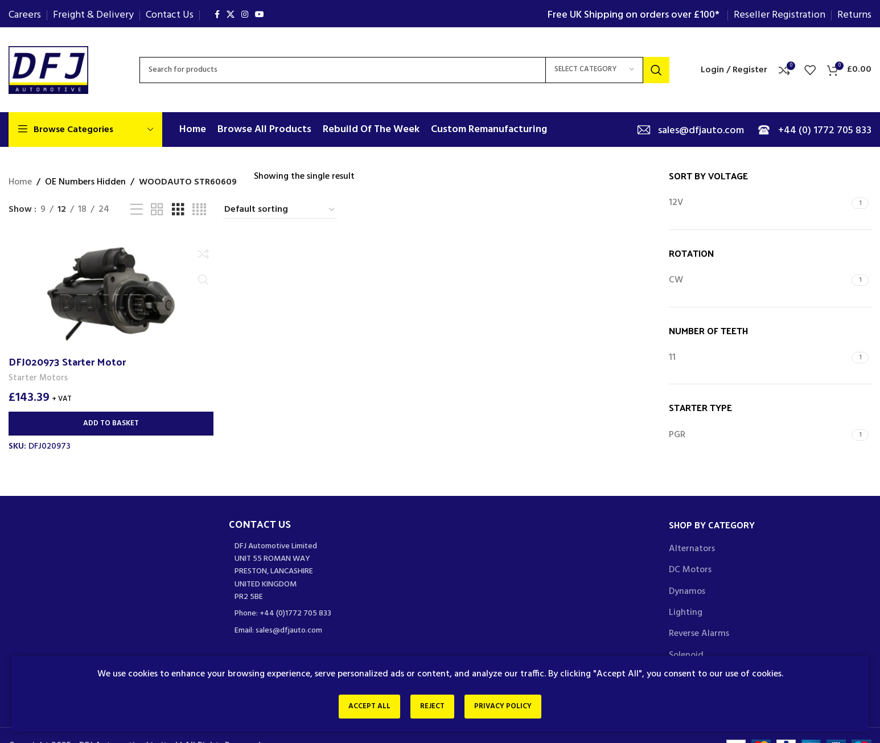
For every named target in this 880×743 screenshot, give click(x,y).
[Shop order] (280, 210)
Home (20, 182)
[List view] (136, 210)
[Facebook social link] (217, 15)
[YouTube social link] (260, 15)
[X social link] (230, 15)
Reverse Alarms (699, 633)
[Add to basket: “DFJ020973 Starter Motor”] (110, 423)
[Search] (404, 70)
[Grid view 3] (178, 210)
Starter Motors (38, 377)
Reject (432, 708)
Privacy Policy (509, 708)
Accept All (363, 708)
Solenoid (686, 655)
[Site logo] (48, 70)
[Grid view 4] (199, 210)
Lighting (685, 612)
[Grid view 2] (157, 210)
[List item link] (330, 613)
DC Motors (690, 570)
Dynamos (687, 591)
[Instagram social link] (245, 15)
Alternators (692, 549)
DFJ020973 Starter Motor (67, 360)
